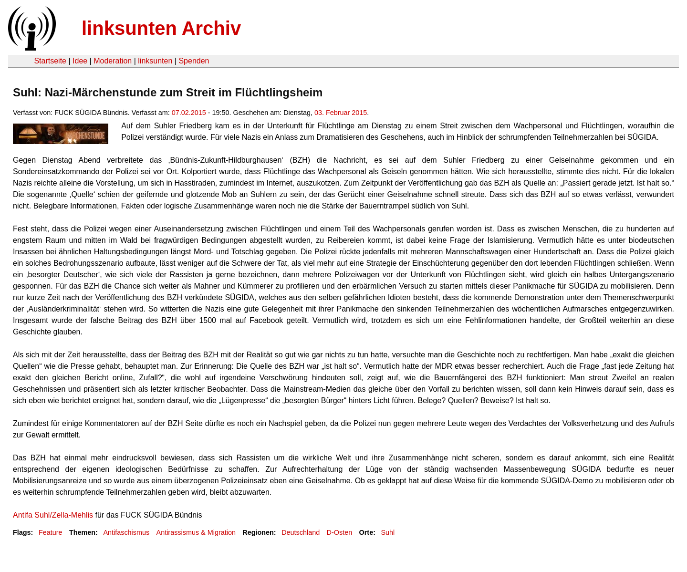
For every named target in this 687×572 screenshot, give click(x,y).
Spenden (193, 61)
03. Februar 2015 (340, 112)
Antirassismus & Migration (196, 532)
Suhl (388, 532)
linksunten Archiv (161, 28)
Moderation (113, 61)
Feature (50, 532)
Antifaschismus (126, 532)
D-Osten (340, 532)
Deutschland (300, 532)
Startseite (50, 61)
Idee (80, 61)
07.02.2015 (189, 112)
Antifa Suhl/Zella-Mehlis (53, 515)
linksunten (155, 61)
